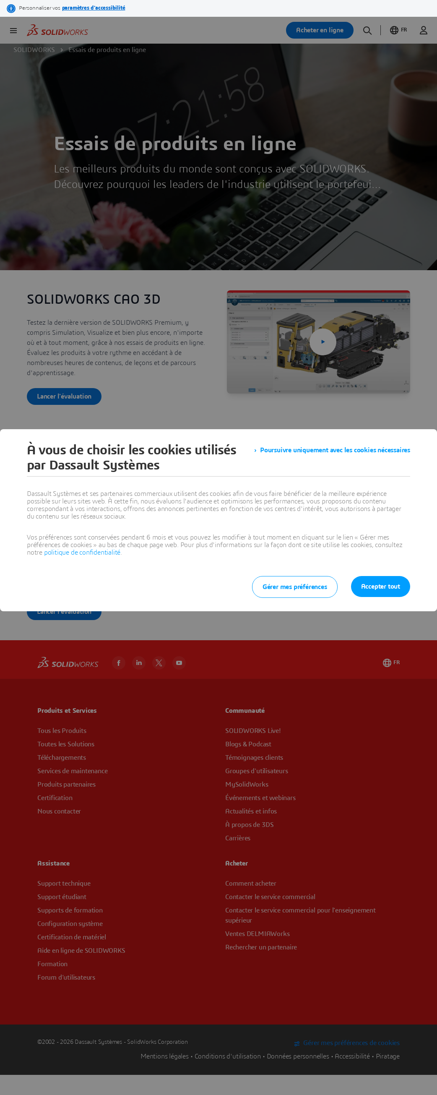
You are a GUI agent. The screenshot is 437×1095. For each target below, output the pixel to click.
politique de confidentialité (82, 552)
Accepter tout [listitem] (380, 586)
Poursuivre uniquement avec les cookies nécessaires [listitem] (335, 450)
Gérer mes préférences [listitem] (295, 587)
